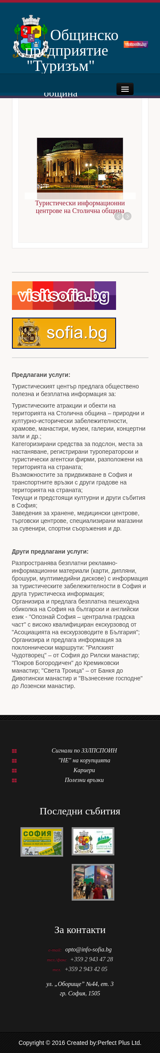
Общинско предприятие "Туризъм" (60, 42)
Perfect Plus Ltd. (120, 1042)
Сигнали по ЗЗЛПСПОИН (84, 750)
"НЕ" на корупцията (84, 760)
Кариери (84, 770)
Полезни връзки (84, 780)
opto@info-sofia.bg (88, 949)
